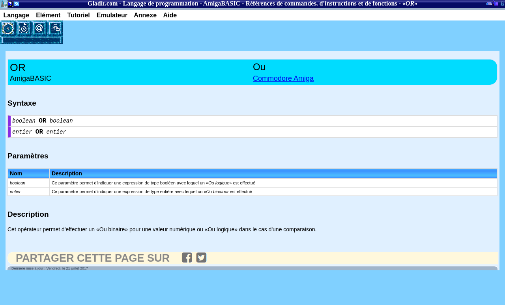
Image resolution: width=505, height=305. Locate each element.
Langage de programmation (160, 3)
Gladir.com (103, 3)
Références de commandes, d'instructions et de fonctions (321, 3)
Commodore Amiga (283, 78)
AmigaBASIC (221, 3)
